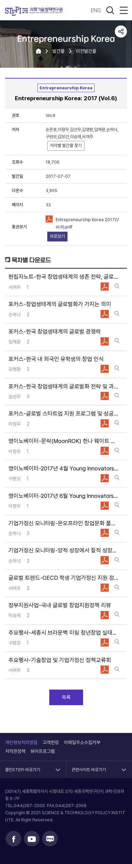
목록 (66, 697)
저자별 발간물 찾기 (66, 145)
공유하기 (121, 31)
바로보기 (57, 236)
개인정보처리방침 (21, 742)
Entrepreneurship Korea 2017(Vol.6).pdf (87, 223)
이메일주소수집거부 (82, 742)
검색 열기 (110, 10)
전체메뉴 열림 (123, 10)
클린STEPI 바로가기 (22, 766)
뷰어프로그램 (42, 751)
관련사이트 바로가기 (89, 766)
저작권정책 (15, 751)
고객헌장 (51, 742)
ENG (96, 10)
